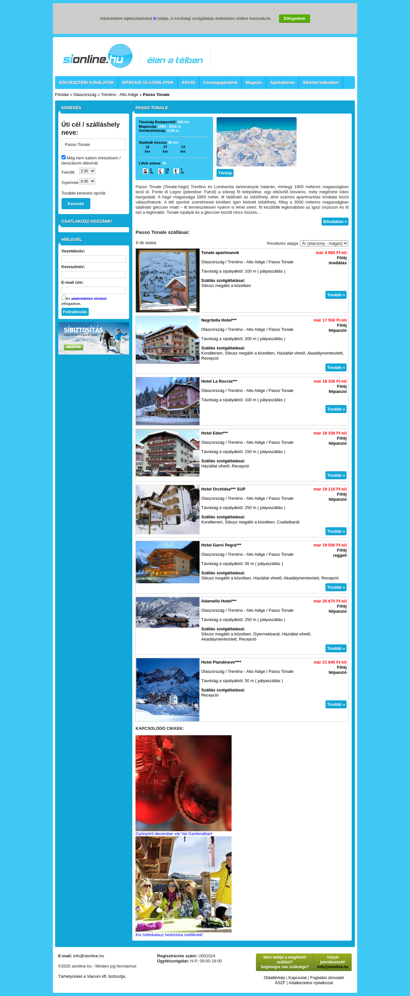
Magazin (254, 82)
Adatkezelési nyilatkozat (311, 982)
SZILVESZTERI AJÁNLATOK (86, 82)
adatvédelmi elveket (88, 298)
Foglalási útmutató (327, 977)
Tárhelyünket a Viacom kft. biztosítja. (92, 976)
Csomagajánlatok (220, 82)
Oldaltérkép (274, 977)
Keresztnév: (73, 266)
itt (154, 18)
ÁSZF (280, 982)
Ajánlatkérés (282, 82)
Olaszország (84, 94)
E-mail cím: (73, 282)
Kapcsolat (297, 977)
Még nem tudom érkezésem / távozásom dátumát (91, 160)
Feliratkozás (75, 311)
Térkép (225, 173)
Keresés (76, 203)
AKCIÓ (188, 82)
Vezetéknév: (73, 251)
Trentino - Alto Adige (119, 94)
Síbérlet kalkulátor (321, 82)
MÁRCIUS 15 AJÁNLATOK (148, 82)
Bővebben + (335, 221)
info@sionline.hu (88, 955)
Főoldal (62, 94)
